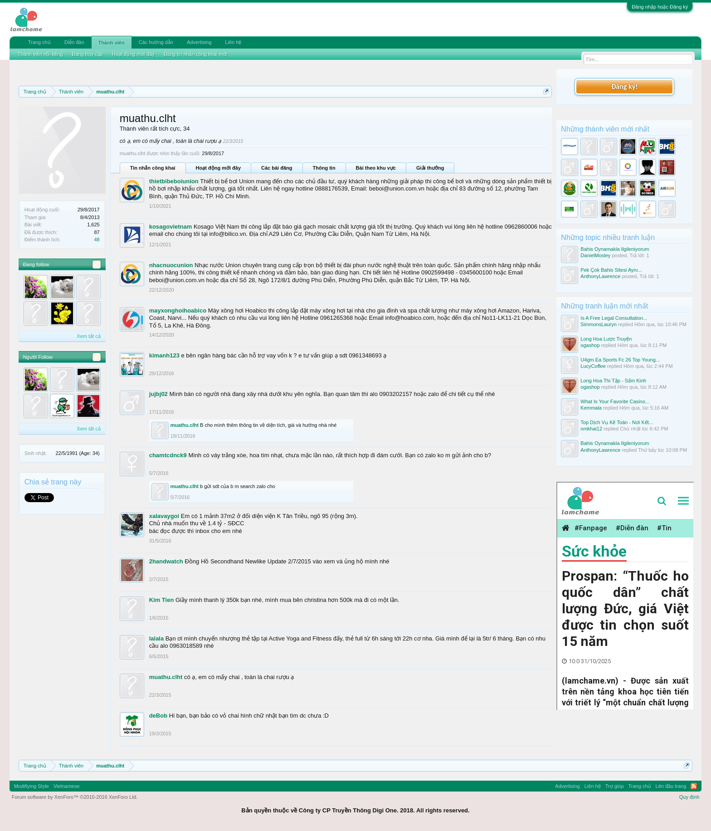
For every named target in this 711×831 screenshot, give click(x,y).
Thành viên (111, 42)
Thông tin (324, 168)
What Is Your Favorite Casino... (614, 401)
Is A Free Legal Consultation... (613, 318)
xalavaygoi (164, 516)
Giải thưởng (430, 168)
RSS (694, 786)
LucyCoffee (592, 366)
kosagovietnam (170, 226)
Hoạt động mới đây (218, 168)
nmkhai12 (591, 428)
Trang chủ (39, 42)
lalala (156, 638)
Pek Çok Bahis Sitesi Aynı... (611, 270)
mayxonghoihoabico (177, 310)
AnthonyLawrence (600, 276)
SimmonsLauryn (598, 324)
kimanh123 (164, 355)
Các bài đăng (276, 168)
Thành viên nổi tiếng (40, 54)
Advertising (199, 42)
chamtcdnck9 (168, 455)
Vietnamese (67, 786)
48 (96, 239)
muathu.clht (184, 425)
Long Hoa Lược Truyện (606, 339)
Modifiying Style (31, 786)
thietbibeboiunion (174, 181)
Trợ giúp (614, 786)
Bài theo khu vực (376, 168)
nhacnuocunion (171, 265)
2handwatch (166, 561)
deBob (158, 715)
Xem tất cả (88, 336)
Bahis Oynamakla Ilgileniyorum (614, 249)
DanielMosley (595, 255)
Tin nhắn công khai (152, 168)
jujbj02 (158, 394)
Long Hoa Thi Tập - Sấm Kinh (613, 380)
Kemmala (590, 408)
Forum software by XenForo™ (75, 797)
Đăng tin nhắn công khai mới (195, 54)
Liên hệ (233, 42)
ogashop (589, 345)
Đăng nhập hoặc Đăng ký (660, 7)
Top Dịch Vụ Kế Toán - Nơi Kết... (616, 422)
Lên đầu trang (671, 786)
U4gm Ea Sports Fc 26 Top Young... (620, 359)
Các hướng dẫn (156, 42)
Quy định (689, 797)
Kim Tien (161, 599)
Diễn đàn (74, 42)
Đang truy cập (87, 54)
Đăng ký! (624, 86)
